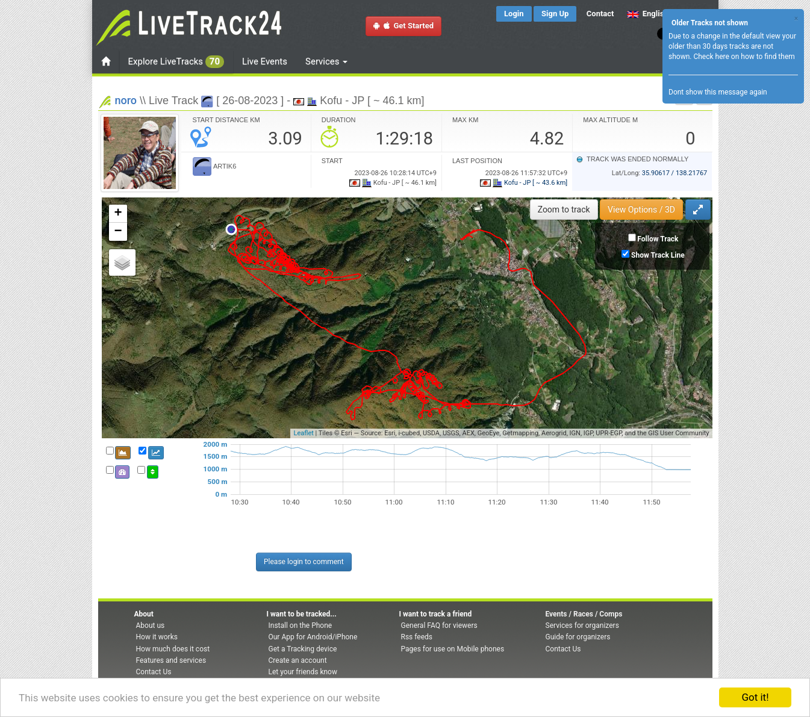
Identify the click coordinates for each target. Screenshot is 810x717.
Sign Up (555, 13)
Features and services (171, 660)
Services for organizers (582, 625)
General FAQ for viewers (439, 625)
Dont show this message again (717, 92)
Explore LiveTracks (176, 61)
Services (326, 61)
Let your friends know (303, 672)
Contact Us (154, 672)
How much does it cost (173, 649)
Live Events (264, 61)
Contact (600, 13)
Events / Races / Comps (584, 614)
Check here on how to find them (743, 56)
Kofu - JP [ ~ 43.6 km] (523, 183)
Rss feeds (416, 637)
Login (514, 13)
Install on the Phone (300, 625)
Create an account (298, 660)
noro (126, 100)
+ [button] (118, 214)
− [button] (118, 232)
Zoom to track (564, 209)
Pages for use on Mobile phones (453, 649)
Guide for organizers (578, 637)
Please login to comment (304, 561)
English (647, 13)
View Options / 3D (641, 209)
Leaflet (303, 433)
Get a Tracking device (303, 649)
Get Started (403, 25)
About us (150, 625)
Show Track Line (658, 255)
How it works (157, 637)
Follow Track (657, 239)
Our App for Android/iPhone (313, 637)
